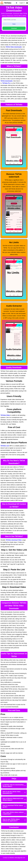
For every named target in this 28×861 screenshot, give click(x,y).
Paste (13, 24)
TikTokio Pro (6, 83)
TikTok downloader (7, 81)
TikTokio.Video (5, 415)
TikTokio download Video (14, 540)
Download (14, 28)
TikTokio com (5, 446)
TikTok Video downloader (14, 47)
